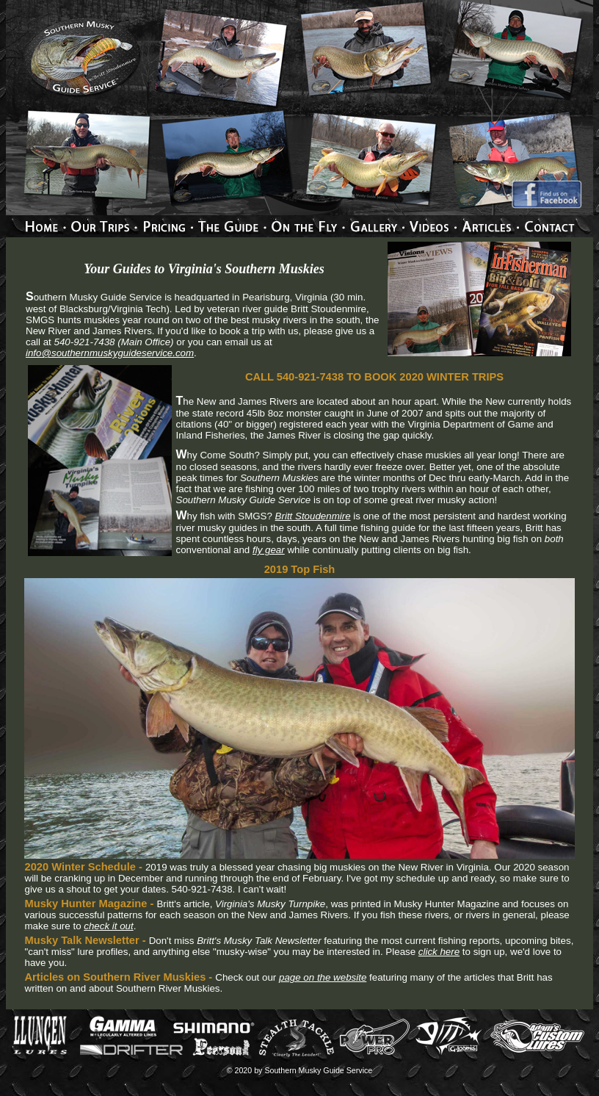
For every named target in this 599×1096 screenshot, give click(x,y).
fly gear (269, 549)
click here (439, 951)
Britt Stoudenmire (313, 516)
